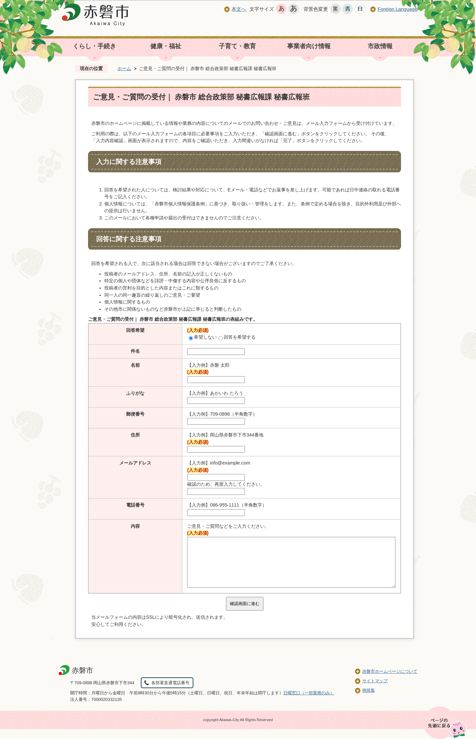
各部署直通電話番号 (170, 692)
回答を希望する (237, 337)
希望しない (203, 337)
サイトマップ (375, 690)
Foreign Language (397, 9)
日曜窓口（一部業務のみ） (308, 702)
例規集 (368, 700)
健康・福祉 (165, 46)
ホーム (124, 68)
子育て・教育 (237, 46)
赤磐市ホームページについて (389, 681)
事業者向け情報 (309, 46)
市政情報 (380, 46)
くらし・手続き (94, 46)
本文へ (238, 9)
